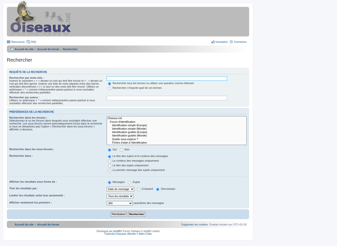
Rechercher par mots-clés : (26, 77)
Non (124, 149)
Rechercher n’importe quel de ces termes (135, 87)
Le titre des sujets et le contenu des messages (138, 156)
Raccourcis (17, 41)
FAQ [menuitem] (33, 41)
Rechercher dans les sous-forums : (31, 149)
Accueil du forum (48, 49)
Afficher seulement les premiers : (30, 202)
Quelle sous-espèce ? (176, 139)
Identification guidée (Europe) (176, 132)
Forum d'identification (176, 122)
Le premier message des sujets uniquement (136, 169)
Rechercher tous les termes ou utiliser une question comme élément (151, 83)
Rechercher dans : (21, 155)
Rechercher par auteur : (24, 97)
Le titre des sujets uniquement (128, 165)
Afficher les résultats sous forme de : (33, 181)
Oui (112, 149)
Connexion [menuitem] (240, 41)
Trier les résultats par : (23, 188)
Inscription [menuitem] (221, 41)
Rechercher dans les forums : (28, 117)
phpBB (116, 231)
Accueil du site (24, 49)
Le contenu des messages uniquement (133, 160)
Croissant (145, 188)
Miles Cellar (145, 234)
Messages (116, 181)
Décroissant (165, 188)
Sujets (134, 181)
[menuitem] (194, 224)
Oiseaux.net (176, 118)
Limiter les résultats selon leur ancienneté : (37, 195)
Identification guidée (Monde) (176, 135)
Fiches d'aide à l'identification (176, 143)
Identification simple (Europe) (176, 125)
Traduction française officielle (120, 234)
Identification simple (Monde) (176, 129)
